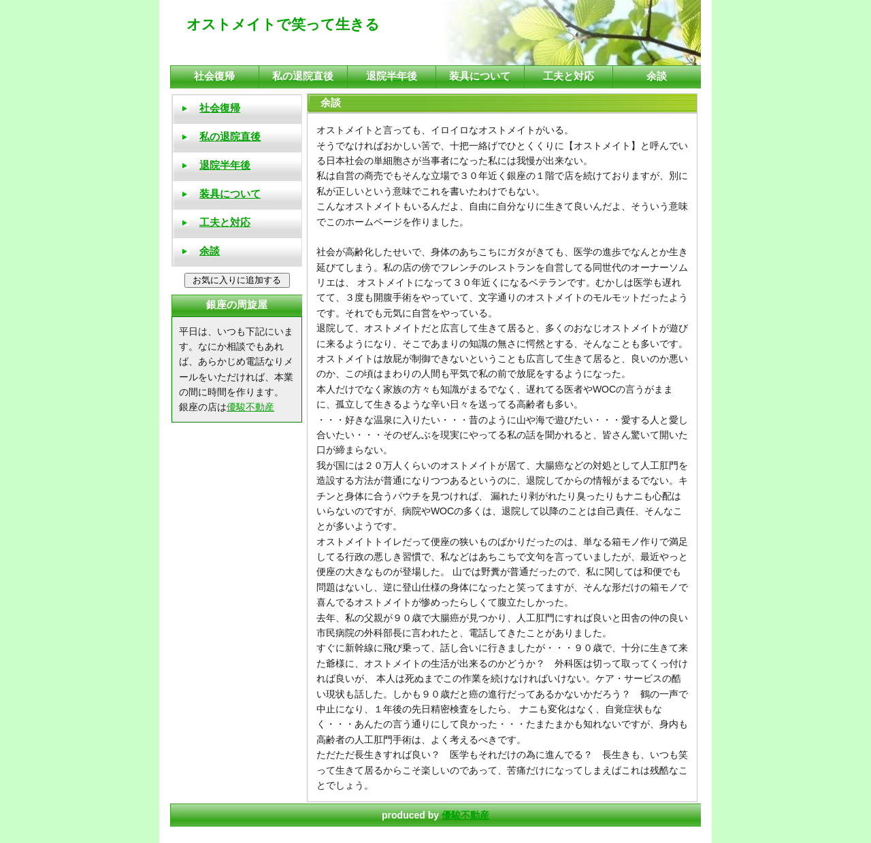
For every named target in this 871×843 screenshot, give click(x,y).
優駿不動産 (465, 815)
